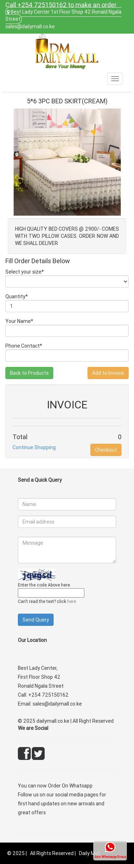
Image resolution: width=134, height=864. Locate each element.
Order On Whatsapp (70, 785)
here (71, 601)
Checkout (106, 450)
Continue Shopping (34, 447)
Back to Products (29, 373)
